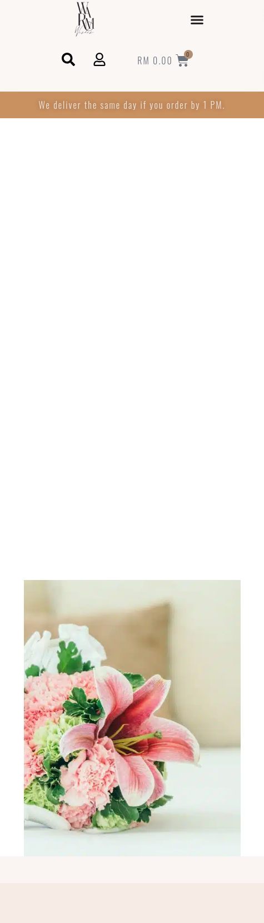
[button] (197, 19)
